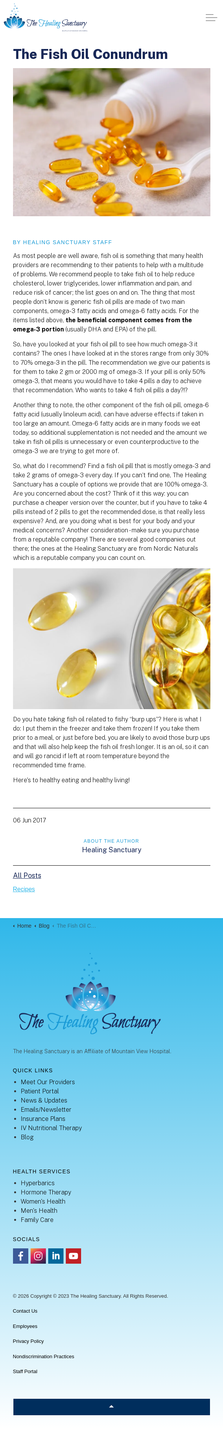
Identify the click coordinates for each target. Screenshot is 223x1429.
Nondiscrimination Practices (43, 1356)
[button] (111, 142)
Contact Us (25, 1311)
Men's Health (39, 1210)
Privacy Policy (28, 1341)
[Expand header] (211, 17)
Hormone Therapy (46, 1192)
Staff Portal (25, 1371)
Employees (25, 1326)
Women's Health (43, 1201)
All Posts (27, 875)
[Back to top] (111, 1407)
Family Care (37, 1219)
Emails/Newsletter (46, 1109)
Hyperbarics (38, 1183)
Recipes (24, 889)
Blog (27, 1137)
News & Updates (44, 1100)
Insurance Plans (43, 1118)
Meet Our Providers (48, 1082)
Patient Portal (40, 1091)
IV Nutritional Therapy (51, 1128)
